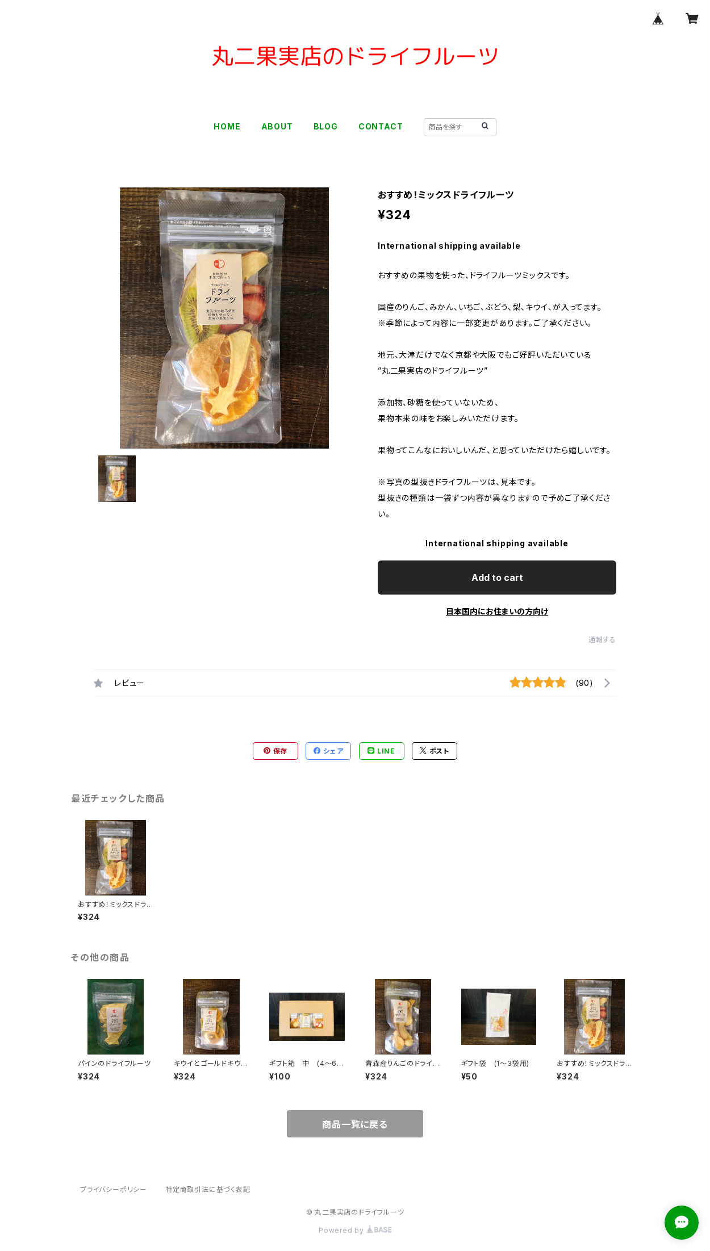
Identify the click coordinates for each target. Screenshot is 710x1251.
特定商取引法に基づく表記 (207, 1189)
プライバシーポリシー (113, 1189)
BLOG (326, 126)
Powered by (355, 1230)
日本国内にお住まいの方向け (497, 611)
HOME (227, 126)
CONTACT (380, 126)
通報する (602, 639)
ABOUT (277, 126)
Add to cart (497, 577)
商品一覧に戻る (355, 1124)
